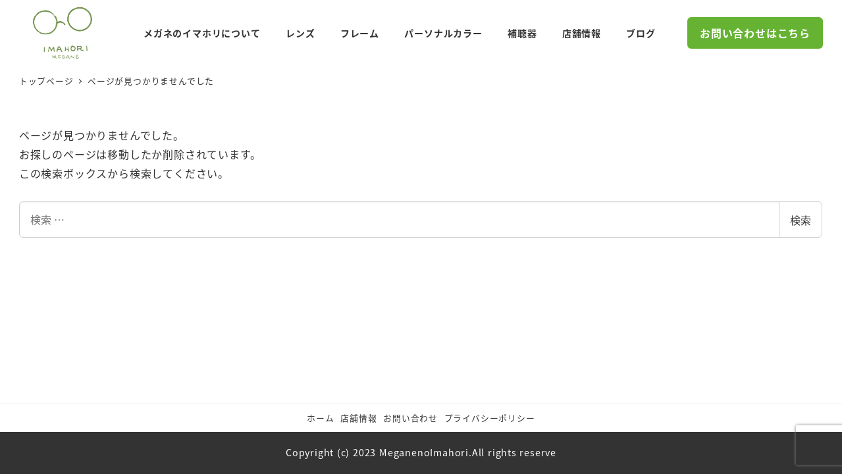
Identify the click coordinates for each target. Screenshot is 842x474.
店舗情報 (358, 417)
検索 (800, 220)
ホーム (320, 417)
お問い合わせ (410, 417)
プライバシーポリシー (489, 417)
